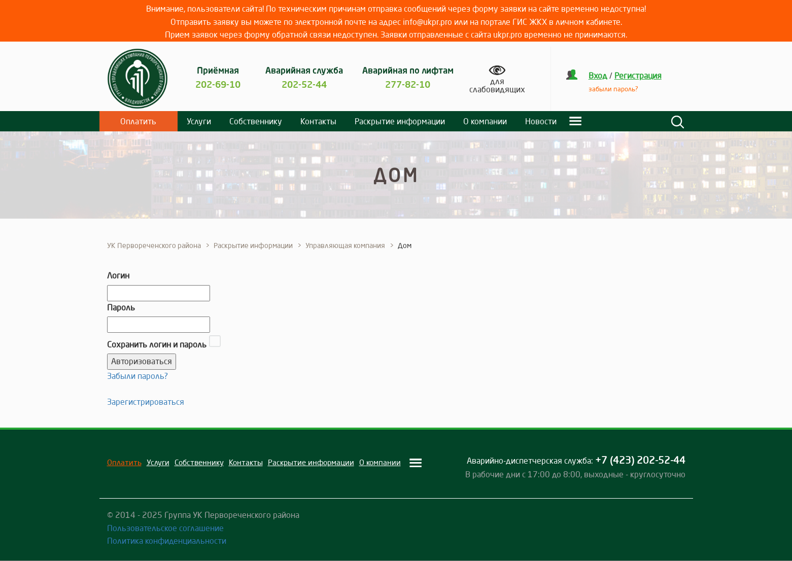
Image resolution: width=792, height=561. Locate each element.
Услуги (199, 121)
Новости (541, 121)
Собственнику (255, 121)
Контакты (318, 121)
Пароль (121, 307)
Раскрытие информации (400, 121)
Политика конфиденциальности (166, 541)
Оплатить (138, 121)
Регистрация (638, 76)
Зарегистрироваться (145, 402)
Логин (118, 275)
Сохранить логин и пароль (156, 344)
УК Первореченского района (154, 245)
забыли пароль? (613, 89)
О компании (485, 121)
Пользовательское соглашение (165, 528)
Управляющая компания (345, 245)
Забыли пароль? (137, 376)
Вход (598, 76)
